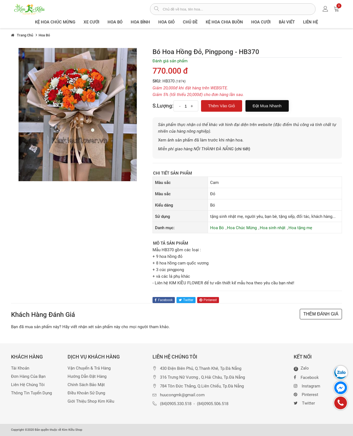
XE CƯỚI (91, 22)
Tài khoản (20, 368)
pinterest (208, 300)
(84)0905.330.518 (175, 404)
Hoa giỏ (166, 22)
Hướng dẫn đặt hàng (87, 377)
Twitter (304, 402)
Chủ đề (190, 22)
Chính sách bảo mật (86, 385)
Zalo (301, 368)
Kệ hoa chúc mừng (55, 22)
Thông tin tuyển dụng (31, 393)
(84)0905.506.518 (212, 404)
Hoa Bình (140, 22)
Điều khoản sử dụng (86, 393)
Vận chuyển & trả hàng (89, 368)
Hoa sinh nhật (272, 227)
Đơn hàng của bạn (28, 377)
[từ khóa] (239, 9)
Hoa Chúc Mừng (242, 227)
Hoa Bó (115, 22)
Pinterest (306, 394)
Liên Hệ (310, 22)
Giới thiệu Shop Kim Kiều (91, 401)
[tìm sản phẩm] (156, 9)
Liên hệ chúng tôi (28, 385)
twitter (186, 300)
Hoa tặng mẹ (300, 227)
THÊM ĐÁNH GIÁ (320, 314)
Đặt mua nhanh (267, 105)
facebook (164, 300)
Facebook (306, 377)
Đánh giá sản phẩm (170, 60)
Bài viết (287, 22)
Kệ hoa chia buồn (224, 22)
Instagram (307, 385)
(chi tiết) (242, 148)
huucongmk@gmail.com (182, 395)
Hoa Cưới (261, 22)
